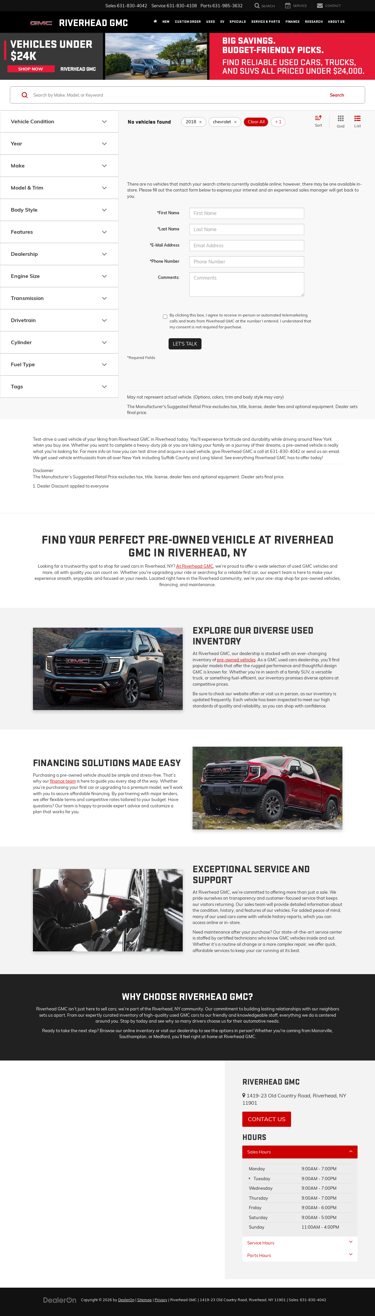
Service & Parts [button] (265, 21)
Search (337, 95)
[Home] (155, 21)
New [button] (166, 21)
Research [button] (314, 21)
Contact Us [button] (266, 1119)
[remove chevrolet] (224, 122)
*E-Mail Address (164, 245)
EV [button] (222, 21)
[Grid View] (339, 122)
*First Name (168, 212)
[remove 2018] (193, 122)
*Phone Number (164, 261)
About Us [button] (336, 21)
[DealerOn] (60, 1299)
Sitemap (144, 1300)
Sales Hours (300, 1151)
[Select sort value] (320, 121)
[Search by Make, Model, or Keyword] (178, 95)
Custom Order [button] (188, 21)
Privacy (161, 1300)
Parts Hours (300, 1255)
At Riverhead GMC (194, 566)
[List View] (357, 122)
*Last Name (168, 228)
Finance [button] (292, 21)
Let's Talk (185, 344)
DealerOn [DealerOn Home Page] (126, 1300)
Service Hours (300, 1242)
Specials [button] (237, 21)
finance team (63, 781)
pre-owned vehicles (236, 659)
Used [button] (210, 21)
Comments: (168, 277)
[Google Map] (112, 1170)
